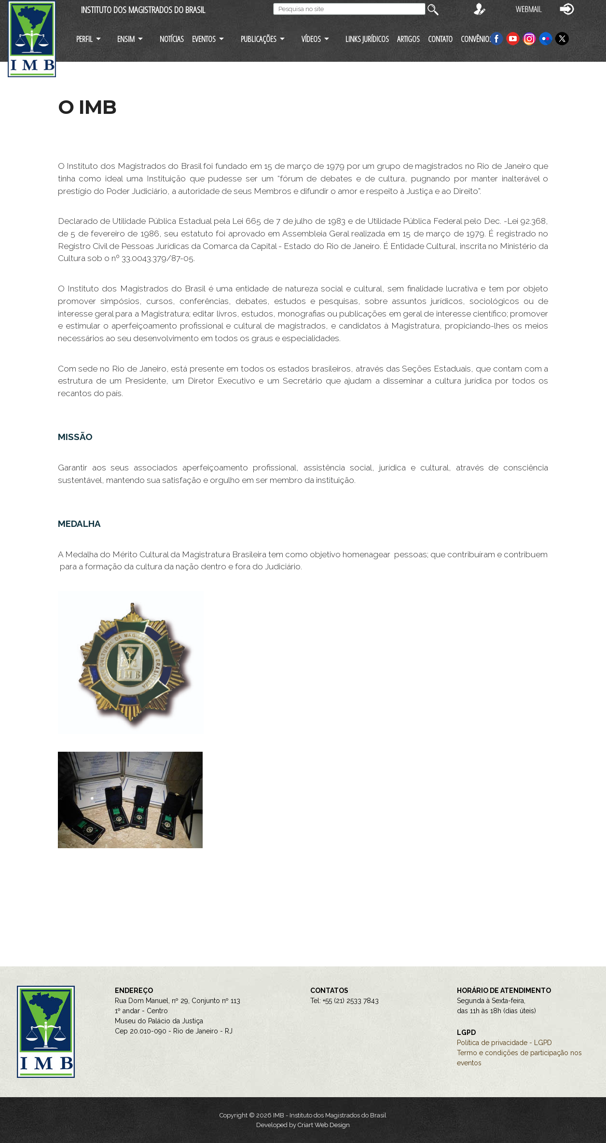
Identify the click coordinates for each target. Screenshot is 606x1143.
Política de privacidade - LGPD (504, 1043)
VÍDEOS (311, 38)
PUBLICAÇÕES (258, 38)
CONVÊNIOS (477, 38)
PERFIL (84, 38)
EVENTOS (204, 38)
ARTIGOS (408, 38)
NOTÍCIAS (172, 38)
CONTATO (440, 38)
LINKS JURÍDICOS (367, 38)
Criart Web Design (324, 1125)
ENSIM (126, 38)
